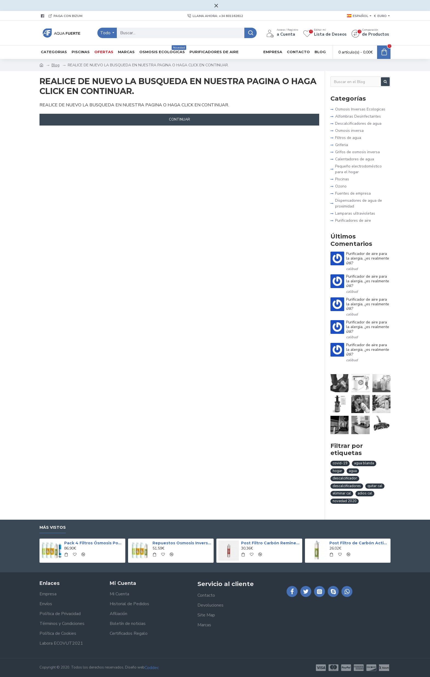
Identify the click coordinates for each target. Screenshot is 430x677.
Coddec (152, 668)
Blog (56, 65)
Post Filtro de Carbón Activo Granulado (359, 543)
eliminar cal (342, 493)
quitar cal (374, 485)
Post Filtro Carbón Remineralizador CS (270, 543)
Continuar (179, 119)
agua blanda (364, 463)
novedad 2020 (345, 501)
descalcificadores (347, 485)
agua (353, 470)
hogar (337, 470)
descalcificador (345, 478)
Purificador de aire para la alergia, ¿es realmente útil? (367, 258)
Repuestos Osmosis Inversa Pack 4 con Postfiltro (182, 543)
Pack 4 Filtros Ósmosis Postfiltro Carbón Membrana (93, 543)
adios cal (365, 493)
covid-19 (340, 463)
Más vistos (52, 527)
